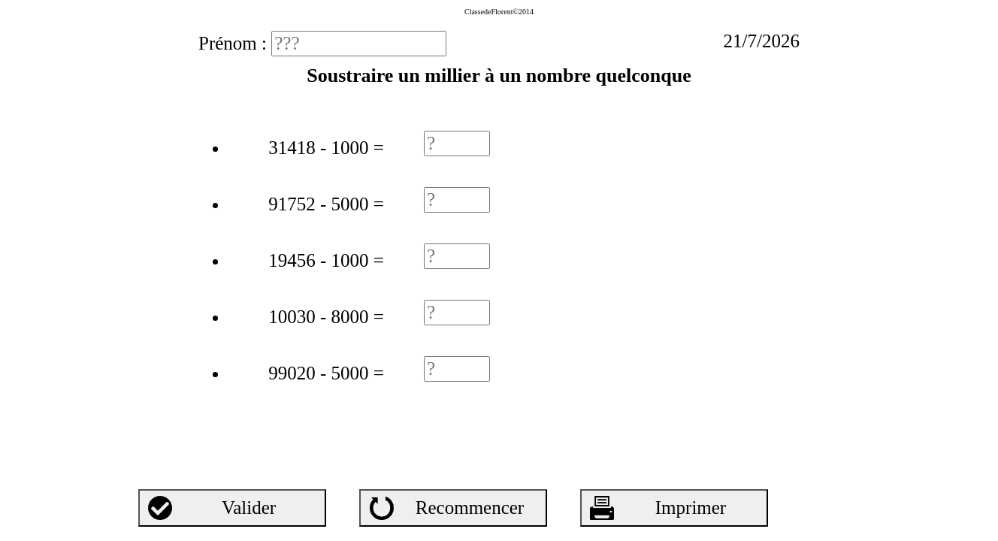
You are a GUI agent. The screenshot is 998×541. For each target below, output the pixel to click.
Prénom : (234, 43)
